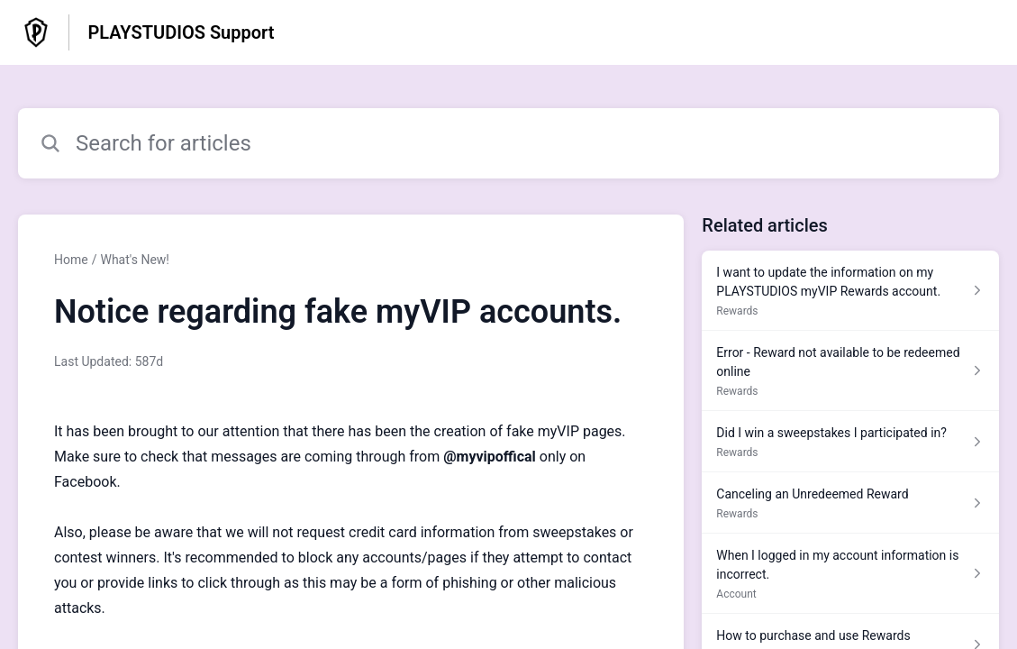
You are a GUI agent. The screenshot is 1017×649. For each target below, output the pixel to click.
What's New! (134, 259)
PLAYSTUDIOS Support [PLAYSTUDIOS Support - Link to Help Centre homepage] (180, 32)
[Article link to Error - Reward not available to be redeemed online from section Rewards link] (850, 371)
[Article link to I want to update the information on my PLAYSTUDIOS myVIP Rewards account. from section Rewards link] (850, 291)
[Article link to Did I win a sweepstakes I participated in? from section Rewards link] (850, 441)
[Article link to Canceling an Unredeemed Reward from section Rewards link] (850, 503)
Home (71, 259)
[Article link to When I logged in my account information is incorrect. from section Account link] (850, 574)
